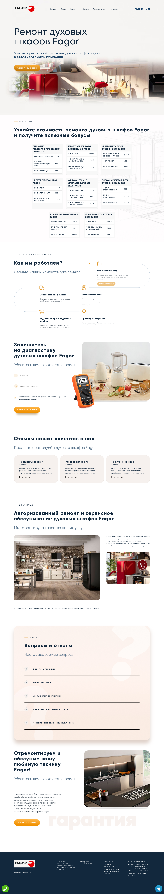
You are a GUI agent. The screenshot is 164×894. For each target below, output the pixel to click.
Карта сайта (108, 861)
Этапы (63, 9)
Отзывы (85, 9)
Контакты (114, 9)
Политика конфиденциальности (111, 865)
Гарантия (74, 9)
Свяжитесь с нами (27, 68)
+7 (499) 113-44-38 (142, 9)
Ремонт (53, 9)
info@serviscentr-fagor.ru (64, 865)
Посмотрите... (25, 477)
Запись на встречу (106, 283)
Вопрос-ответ (99, 9)
